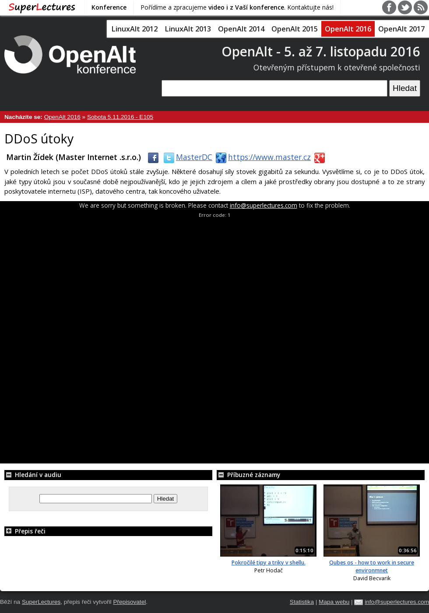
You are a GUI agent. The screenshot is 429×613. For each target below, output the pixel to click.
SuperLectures (41, 602)
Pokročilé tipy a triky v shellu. (269, 562)
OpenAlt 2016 (348, 29)
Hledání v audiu (32, 474)
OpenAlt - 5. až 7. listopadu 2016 (321, 51)
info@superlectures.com (263, 205)
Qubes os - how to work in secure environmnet (371, 566)
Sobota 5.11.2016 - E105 (120, 117)
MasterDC (186, 157)
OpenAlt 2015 (294, 29)
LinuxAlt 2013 (188, 29)
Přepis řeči (25, 531)
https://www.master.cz (261, 157)
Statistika (302, 602)
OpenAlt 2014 (241, 29)
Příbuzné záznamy (248, 474)
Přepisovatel (129, 602)
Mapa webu (334, 602)
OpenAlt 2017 (401, 29)
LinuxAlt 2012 (134, 29)
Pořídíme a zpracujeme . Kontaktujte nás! (237, 7)
